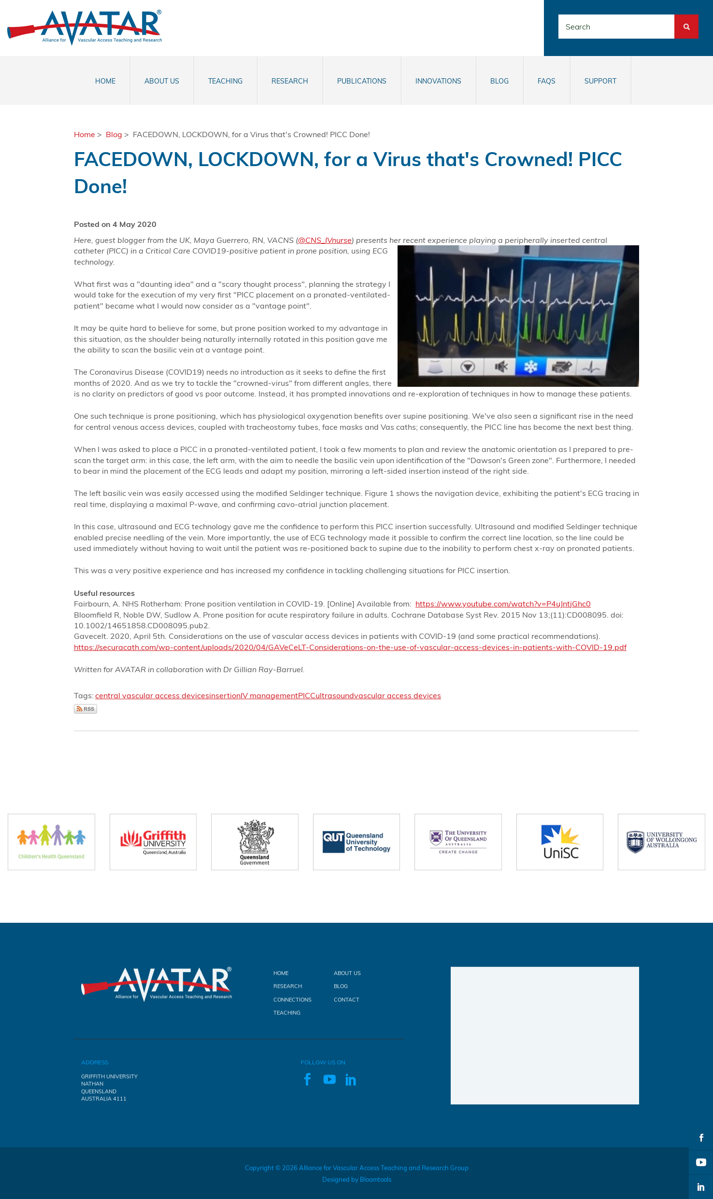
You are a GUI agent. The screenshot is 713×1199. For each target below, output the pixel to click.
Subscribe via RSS (85, 709)
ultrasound (334, 695)
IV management (269, 695)
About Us (161, 81)
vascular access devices (397, 695)
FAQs (547, 81)
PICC (306, 695)
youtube (701, 1162)
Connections (292, 1005)
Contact (346, 1005)
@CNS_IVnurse (325, 240)
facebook (701, 1138)
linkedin (701, 1187)
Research (289, 81)
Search (686, 20)
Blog (499, 81)
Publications (361, 81)
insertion (225, 695)
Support (600, 81)
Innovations (438, 81)
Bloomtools (375, 1184)
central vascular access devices (152, 695)
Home (105, 81)
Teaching (225, 81)
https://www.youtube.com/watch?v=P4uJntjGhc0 (503, 603)
